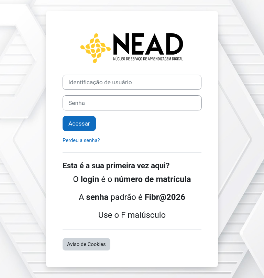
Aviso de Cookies (86, 244)
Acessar (79, 123)
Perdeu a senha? (81, 140)
